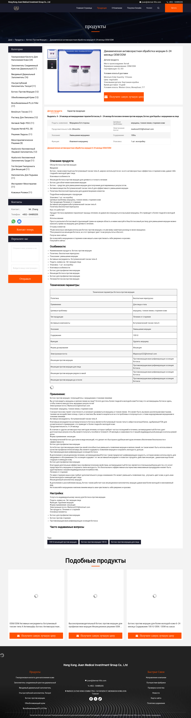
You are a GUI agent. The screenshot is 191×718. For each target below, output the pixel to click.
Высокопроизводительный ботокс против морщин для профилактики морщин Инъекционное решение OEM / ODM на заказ (95, 625)
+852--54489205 (174, 2)
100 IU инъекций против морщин (63, 542)
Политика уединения (156, 703)
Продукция (102, 8)
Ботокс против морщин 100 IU (94, 542)
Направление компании (156, 678)
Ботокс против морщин (36, 40)
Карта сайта (156, 698)
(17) (24, 104)
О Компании (117, 8)
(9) (22, 129)
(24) (24, 58)
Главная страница (84, 8)
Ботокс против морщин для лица (125, 542)
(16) (23, 76)
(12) (25, 92)
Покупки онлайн (134, 8)
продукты (19, 40)
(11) (24, 67)
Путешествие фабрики (156, 683)
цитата (174, 8)
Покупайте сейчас (57, 241)
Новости (156, 693)
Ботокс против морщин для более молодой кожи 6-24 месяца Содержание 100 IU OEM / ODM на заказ (154, 625)
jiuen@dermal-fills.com (150, 2)
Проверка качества (156, 688)
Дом (10, 40)
